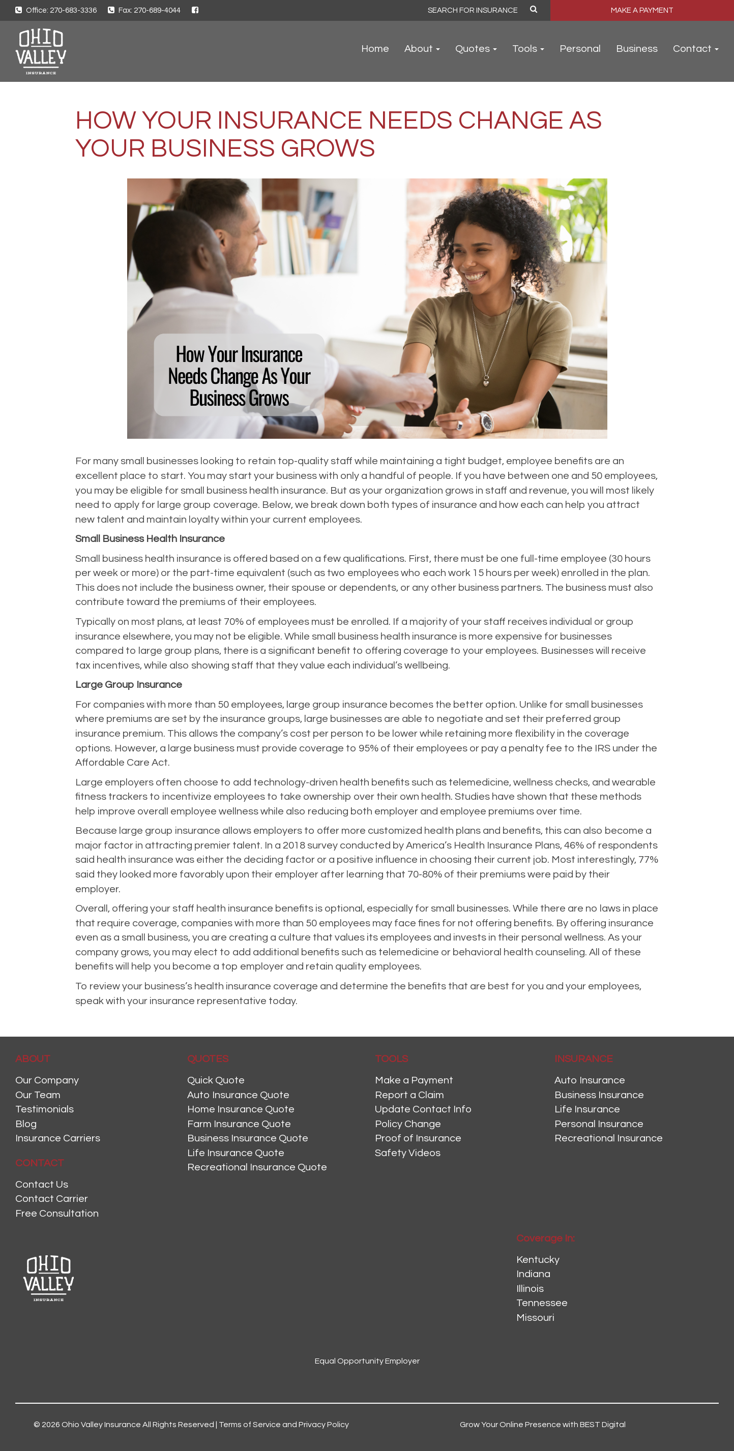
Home (375, 49)
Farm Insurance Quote (239, 1124)
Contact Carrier (51, 1199)
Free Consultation (57, 1213)
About (422, 49)
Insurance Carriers (57, 1138)
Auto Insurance (589, 1080)
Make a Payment (414, 1080)
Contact (696, 49)
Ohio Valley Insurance (101, 1424)
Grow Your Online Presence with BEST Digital (543, 1424)
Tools (528, 49)
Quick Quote (216, 1080)
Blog (26, 1124)
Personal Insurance (598, 1124)
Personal (580, 49)
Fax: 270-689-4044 (144, 10)
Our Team (38, 1095)
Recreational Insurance (608, 1138)
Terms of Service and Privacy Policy (284, 1424)
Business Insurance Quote (247, 1138)
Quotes (476, 49)
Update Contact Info (423, 1109)
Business (637, 49)
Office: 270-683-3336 (56, 10)
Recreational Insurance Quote (257, 1167)
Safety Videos (408, 1153)
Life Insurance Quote (235, 1153)
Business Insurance (599, 1095)
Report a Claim (409, 1095)
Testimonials (44, 1109)
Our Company (47, 1080)
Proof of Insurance (418, 1138)
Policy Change (408, 1124)
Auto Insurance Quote (238, 1095)
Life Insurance (587, 1109)
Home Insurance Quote (241, 1109)
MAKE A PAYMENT (642, 10)
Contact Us (41, 1185)
